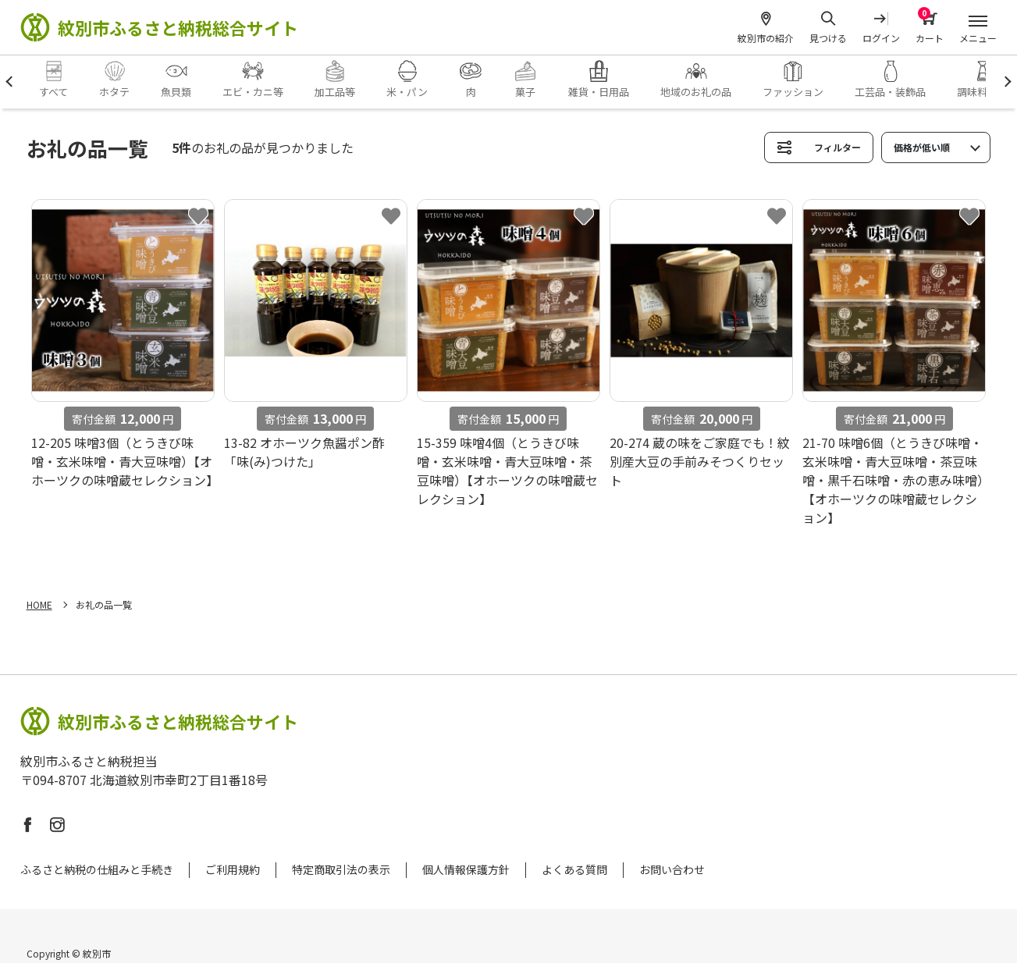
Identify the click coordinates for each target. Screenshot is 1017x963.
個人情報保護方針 (466, 869)
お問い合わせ (672, 869)
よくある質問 (574, 869)
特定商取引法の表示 (341, 869)
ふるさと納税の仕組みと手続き (96, 869)
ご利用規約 (232, 869)
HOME (39, 604)
